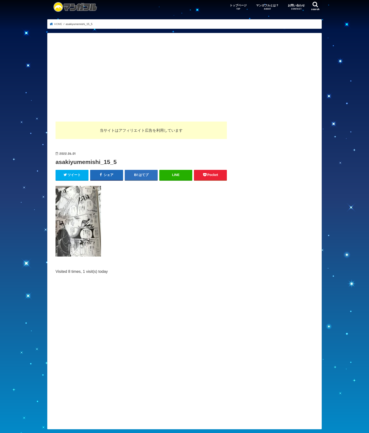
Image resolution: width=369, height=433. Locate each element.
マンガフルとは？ (267, 7)
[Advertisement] (184, 77)
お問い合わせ (296, 7)
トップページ (238, 7)
